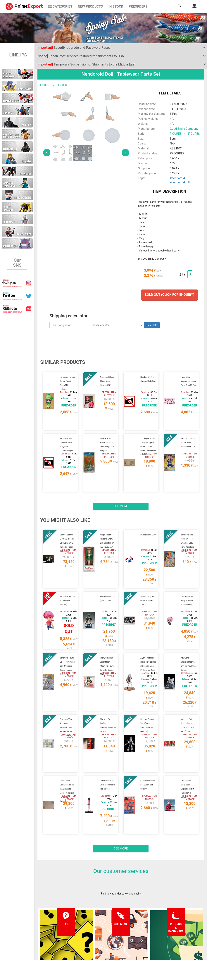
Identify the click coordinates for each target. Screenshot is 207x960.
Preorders (138, 6)
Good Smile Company (184, 128)
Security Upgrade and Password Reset (73, 47)
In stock (115, 6)
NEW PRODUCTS (90, 6)
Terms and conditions (101, 918)
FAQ (57, 918)
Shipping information (67, 925)
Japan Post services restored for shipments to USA (80, 56)
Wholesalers (131, 932)
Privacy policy (97, 925)
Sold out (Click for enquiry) (169, 295)
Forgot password (133, 918)
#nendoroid (177, 178)
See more (121, 479)
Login (127, 925)
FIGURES (45, 85)
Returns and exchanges (68, 932)
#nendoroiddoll (180, 182)
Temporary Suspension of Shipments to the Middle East (86, 64)
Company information (101, 932)
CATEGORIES (60, 6)
